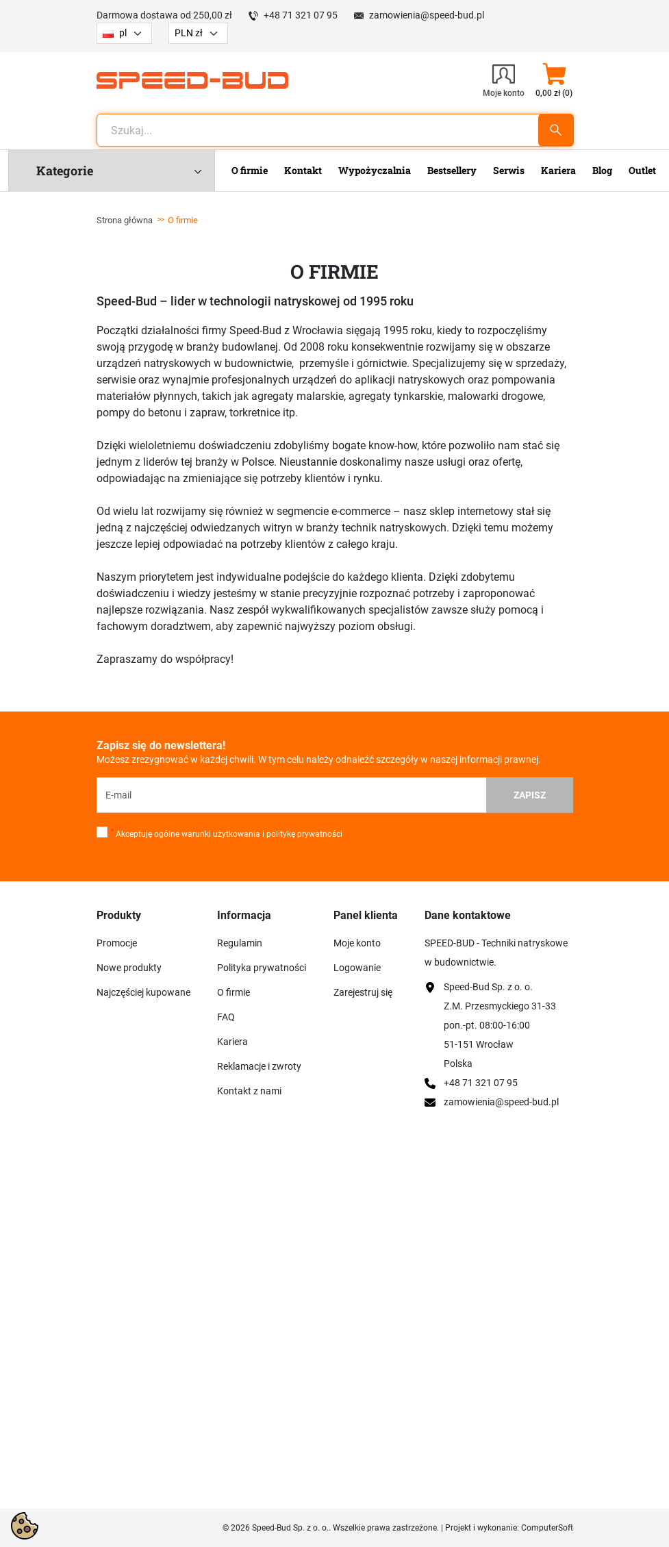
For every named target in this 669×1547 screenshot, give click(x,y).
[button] (554, 80)
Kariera (232, 1041)
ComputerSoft (547, 1528)
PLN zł (189, 32)
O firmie (233, 992)
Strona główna (125, 220)
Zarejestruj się (362, 992)
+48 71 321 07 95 (301, 15)
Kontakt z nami (249, 1090)
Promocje (117, 943)
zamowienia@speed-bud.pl (426, 15)
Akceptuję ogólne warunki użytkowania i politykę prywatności (226, 833)
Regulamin (239, 943)
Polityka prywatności (261, 967)
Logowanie (357, 967)
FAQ (226, 1016)
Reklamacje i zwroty (259, 1066)
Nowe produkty (129, 967)
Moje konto (357, 943)
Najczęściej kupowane (143, 992)
